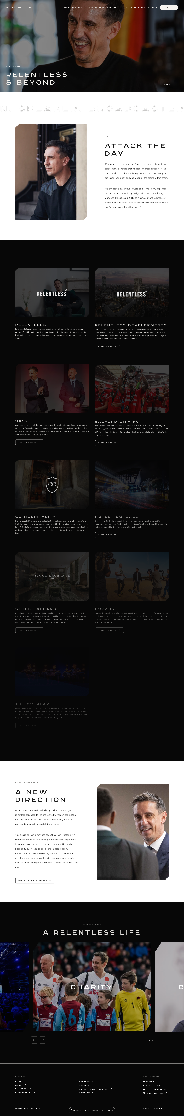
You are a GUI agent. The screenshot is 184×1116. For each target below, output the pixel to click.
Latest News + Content (144, 8)
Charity (123, 8)
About (65, 8)
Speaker (111, 8)
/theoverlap (154, 1089)
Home (20, 1081)
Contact (86, 1093)
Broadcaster (96, 8)
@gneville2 (153, 1085)
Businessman (79, 8)
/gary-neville (155, 1093)
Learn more (105, 1110)
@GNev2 (151, 1081)
